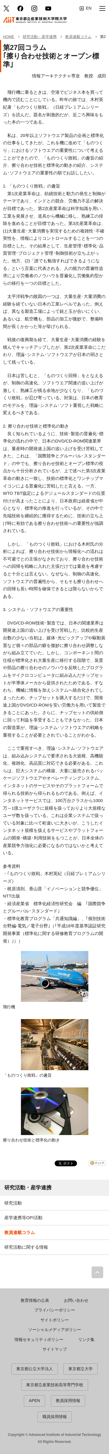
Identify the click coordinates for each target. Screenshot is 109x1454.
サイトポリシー (54, 1320)
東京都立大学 (80, 1368)
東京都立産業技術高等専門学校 (54, 1384)
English (86, 8)
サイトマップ (54, 1349)
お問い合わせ (76, 1300)
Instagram (34, 8)
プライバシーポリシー (54, 1310)
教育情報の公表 (35, 1300)
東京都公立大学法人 (34, 1368)
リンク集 (86, 1339)
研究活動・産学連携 (27, 1188)
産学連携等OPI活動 (23, 1217)
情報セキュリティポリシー (39, 1339)
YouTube (48, 8)
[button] (102, 8)
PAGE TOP (97, 1272)
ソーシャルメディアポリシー (54, 1329)
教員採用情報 (68, 1400)
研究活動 (13, 1202)
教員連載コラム (19, 1232)
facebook (20, 8)
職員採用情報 (54, 1416)
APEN (34, 1400)
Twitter (6, 8)
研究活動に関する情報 (26, 1247)
